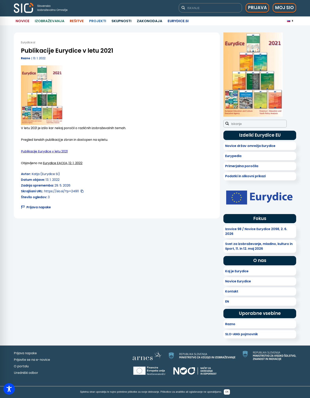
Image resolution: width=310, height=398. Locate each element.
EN (227, 301)
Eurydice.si (178, 20)
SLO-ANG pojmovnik (241, 334)
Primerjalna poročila (241, 166)
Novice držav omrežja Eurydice (250, 146)
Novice (22, 20)
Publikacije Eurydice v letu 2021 (44, 151)
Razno (25, 58)
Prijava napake (25, 353)
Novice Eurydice (238, 281)
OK (227, 391)
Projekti (97, 20)
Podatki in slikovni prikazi (245, 176)
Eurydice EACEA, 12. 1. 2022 (62, 163)
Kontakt (231, 291)
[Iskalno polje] (212, 8)
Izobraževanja (49, 20)
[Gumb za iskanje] (183, 7)
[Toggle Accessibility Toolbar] (9, 389)
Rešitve (77, 20)
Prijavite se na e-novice (32, 359)
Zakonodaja (149, 20)
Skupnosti (121, 20)
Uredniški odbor (26, 372)
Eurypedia (233, 156)
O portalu (21, 366)
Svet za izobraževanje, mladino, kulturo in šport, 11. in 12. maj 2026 (259, 246)
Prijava (257, 8)
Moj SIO (284, 8)
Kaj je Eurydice (237, 271)
